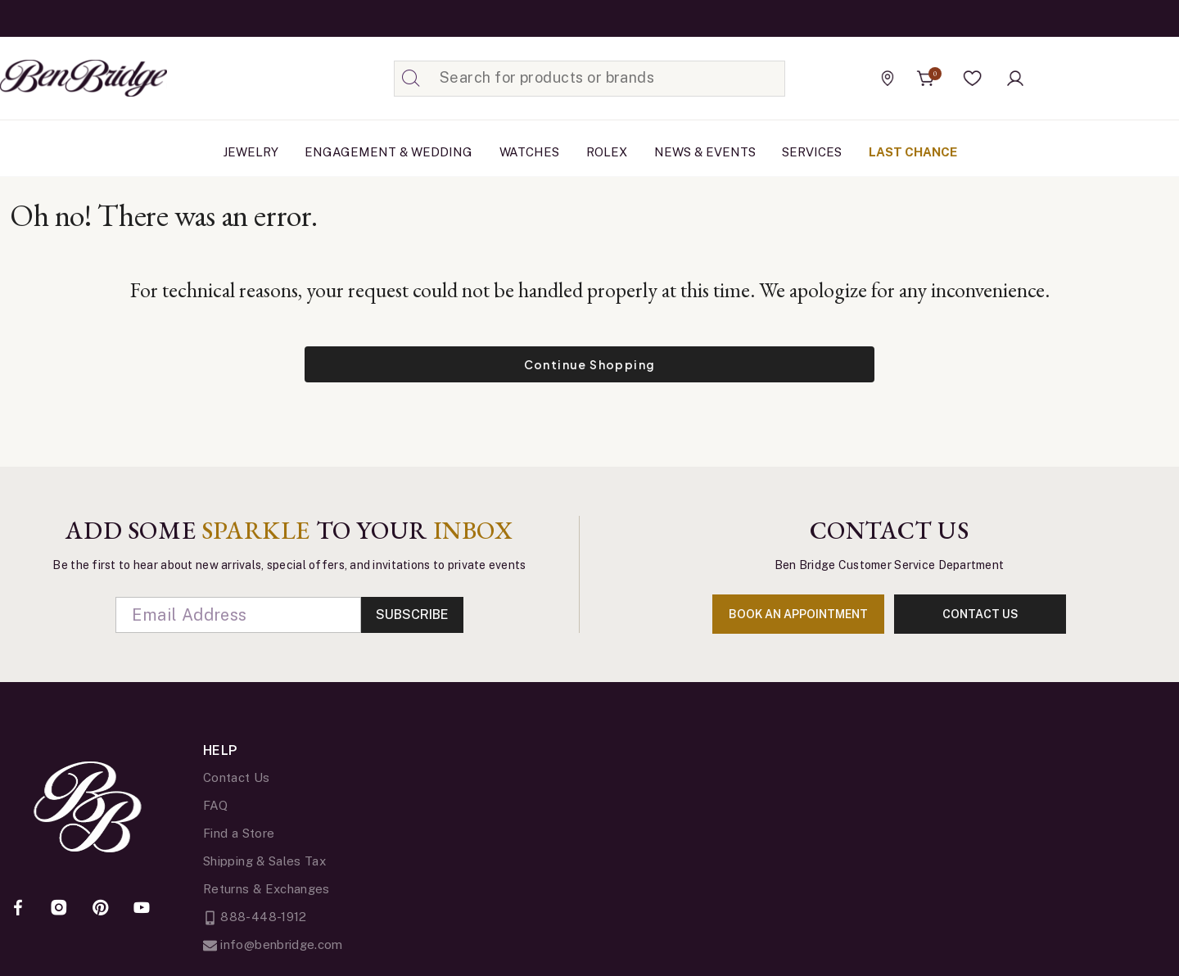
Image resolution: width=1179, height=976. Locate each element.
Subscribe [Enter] (412, 614)
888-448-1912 (255, 917)
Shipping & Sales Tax (264, 861)
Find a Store (238, 833)
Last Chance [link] (913, 152)
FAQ (215, 805)
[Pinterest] (101, 909)
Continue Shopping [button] (590, 364)
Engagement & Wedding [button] (388, 152)
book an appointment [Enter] (798, 614)
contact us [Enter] (980, 614)
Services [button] (812, 152)
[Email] (237, 615)
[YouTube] (141, 909)
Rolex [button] (606, 152)
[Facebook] (18, 909)
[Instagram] (59, 909)
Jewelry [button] (250, 152)
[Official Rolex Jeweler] (1104, 78)
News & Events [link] (705, 152)
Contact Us (236, 777)
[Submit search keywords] (411, 79)
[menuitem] (250, 152)
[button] (973, 78)
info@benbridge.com (273, 944)
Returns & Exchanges (266, 889)
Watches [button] (529, 152)
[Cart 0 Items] (926, 78)
